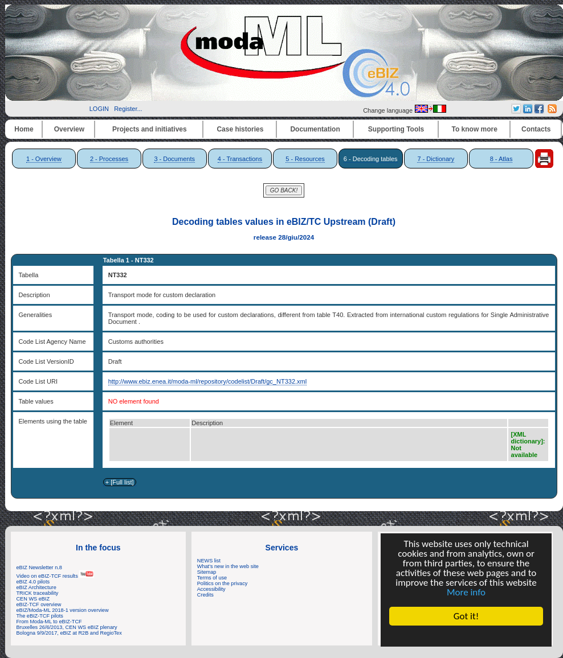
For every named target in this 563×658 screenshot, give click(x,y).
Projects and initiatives (149, 129)
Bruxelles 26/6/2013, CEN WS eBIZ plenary (67, 627)
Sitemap (207, 572)
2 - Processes (109, 158)
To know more (474, 129)
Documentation (315, 129)
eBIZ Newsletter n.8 (39, 567)
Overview (69, 129)
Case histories (240, 129)
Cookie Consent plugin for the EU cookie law (466, 636)
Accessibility (211, 589)
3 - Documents (174, 158)
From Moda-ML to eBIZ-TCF (49, 621)
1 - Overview (44, 158)
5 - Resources (304, 158)
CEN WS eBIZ (33, 599)
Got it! (466, 616)
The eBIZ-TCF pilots (40, 616)
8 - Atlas (501, 158)
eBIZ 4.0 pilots (33, 582)
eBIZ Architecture (36, 587)
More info (466, 592)
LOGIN (99, 108)
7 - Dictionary (435, 158)
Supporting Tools (396, 129)
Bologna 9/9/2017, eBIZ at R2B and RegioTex (69, 633)
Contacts (535, 129)
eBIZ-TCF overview (39, 604)
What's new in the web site (228, 566)
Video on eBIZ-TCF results (56, 576)
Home (23, 129)
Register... (128, 108)
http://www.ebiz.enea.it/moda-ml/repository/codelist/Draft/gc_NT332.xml (207, 381)
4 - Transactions (240, 158)
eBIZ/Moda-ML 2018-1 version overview (63, 610)
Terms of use (212, 578)
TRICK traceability (38, 593)
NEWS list (209, 561)
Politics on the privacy (222, 583)
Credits (205, 595)
